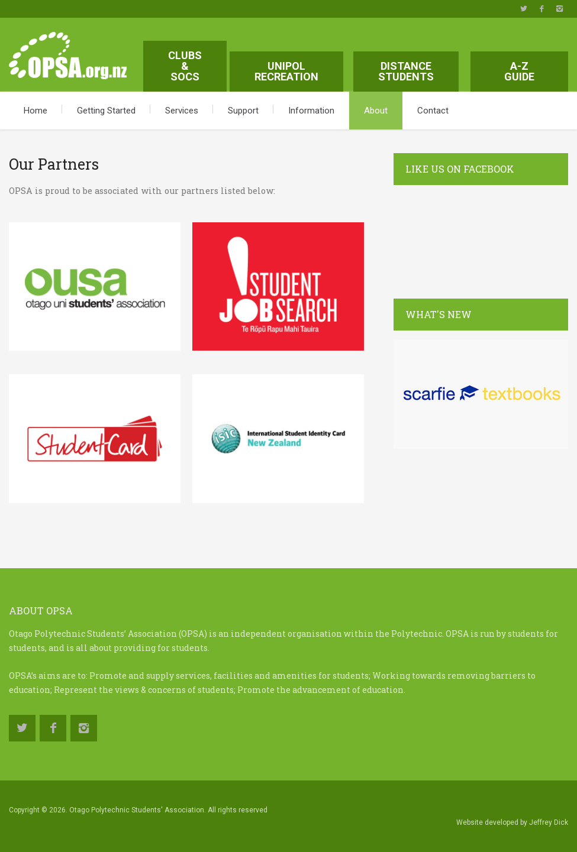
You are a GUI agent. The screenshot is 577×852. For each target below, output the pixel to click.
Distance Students (406, 71)
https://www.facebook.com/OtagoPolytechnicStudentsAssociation (541, 9)
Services (181, 110)
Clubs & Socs (185, 66)
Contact (433, 110)
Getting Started (106, 110)
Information (311, 110)
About (376, 110)
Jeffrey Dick (548, 822)
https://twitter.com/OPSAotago (524, 9)
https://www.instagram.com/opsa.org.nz (559, 9)
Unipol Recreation (286, 71)
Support (243, 110)
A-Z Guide (519, 71)
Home (35, 110)
